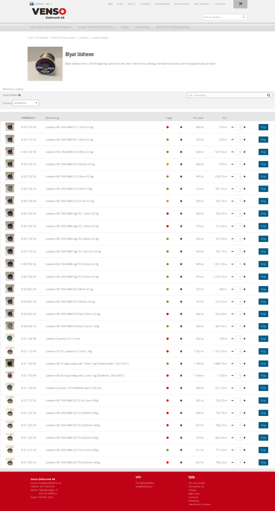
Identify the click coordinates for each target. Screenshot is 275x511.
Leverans (193, 497)
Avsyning (142, 27)
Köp (263, 127)
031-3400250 (47, 486)
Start (120, 3)
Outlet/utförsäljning (172, 27)
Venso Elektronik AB (43, 479)
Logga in (219, 3)
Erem (125, 27)
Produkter (42, 37)
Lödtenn (84, 37)
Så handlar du (196, 486)
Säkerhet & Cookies (199, 504)
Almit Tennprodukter (95, 27)
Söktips (192, 490)
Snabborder (162, 3)
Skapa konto (182, 3)
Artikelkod (27, 117)
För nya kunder (197, 482)
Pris (224, 118)
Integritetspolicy (144, 486)
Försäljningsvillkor (145, 482)
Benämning (52, 118)
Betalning (194, 500)
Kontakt (145, 3)
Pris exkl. (198, 118)
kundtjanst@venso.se (49, 482)
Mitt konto (194, 493)
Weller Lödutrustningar (50, 27)
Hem (110, 3)
